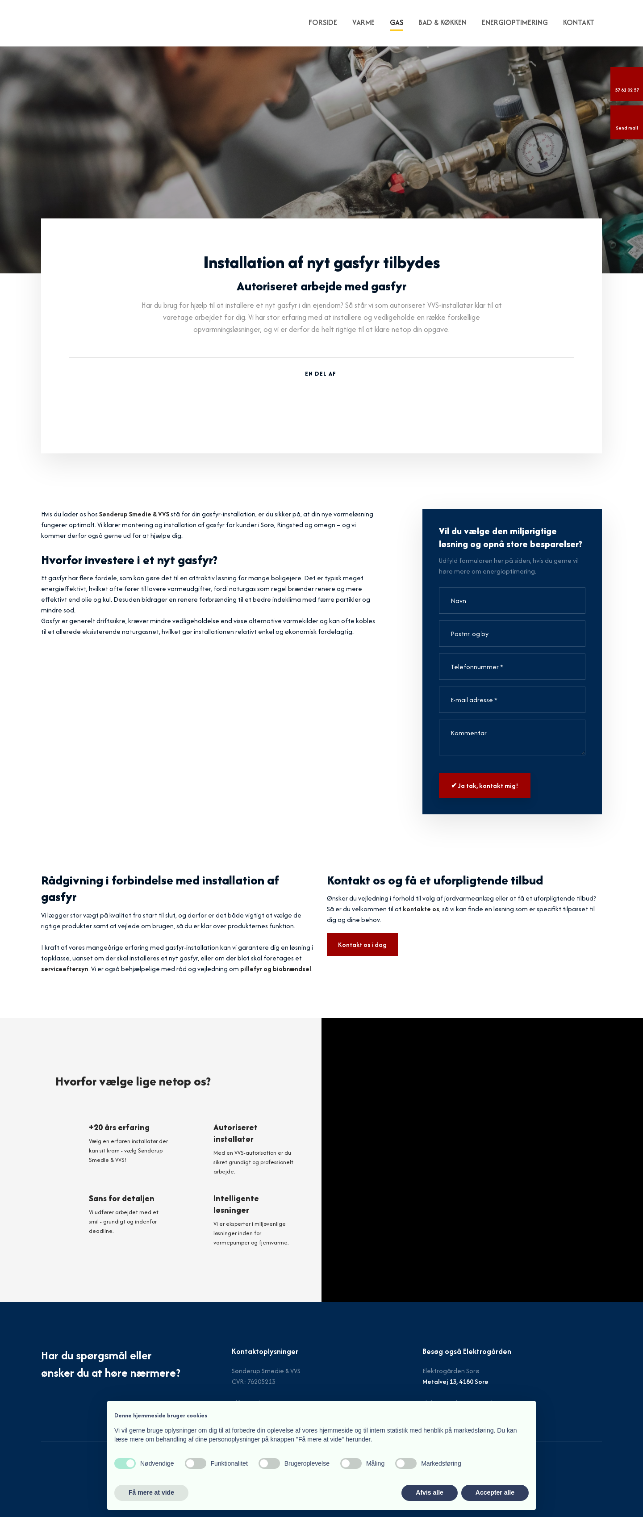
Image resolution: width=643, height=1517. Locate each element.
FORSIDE (323, 22)
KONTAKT (578, 22)
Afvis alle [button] (429, 1492)
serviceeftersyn (64, 968)
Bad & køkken (442, 22)
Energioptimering (515, 22)
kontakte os (421, 909)
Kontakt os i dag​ (362, 944)
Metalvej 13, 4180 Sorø (455, 1381)
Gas (396, 22)
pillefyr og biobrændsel (275, 968)
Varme (363, 22)
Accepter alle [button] (495, 1492)
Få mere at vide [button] (151, 1492)
